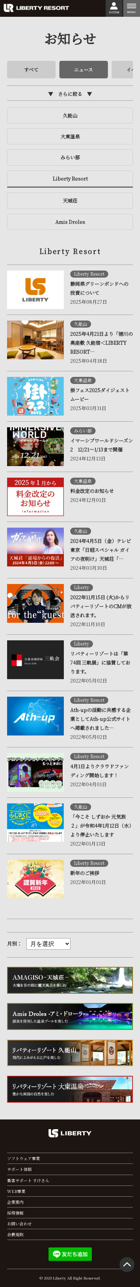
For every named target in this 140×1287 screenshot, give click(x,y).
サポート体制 (19, 1169)
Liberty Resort (70, 178)
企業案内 (15, 1202)
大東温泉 (70, 136)
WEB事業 (16, 1191)
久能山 (70, 115)
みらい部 (70, 157)
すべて (31, 69)
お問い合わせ (19, 1224)
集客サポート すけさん (28, 1180)
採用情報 (15, 1213)
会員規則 (15, 1234)
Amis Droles (70, 221)
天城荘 (70, 200)
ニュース (83, 69)
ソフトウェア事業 (23, 1158)
